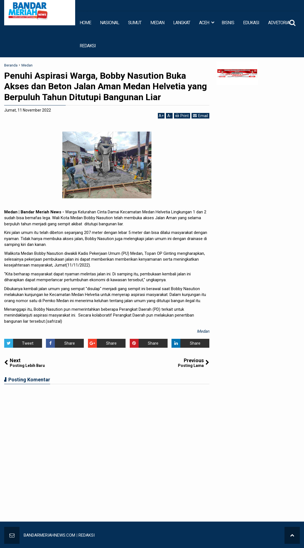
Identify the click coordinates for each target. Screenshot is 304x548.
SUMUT (134, 22)
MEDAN (157, 22)
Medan (203, 331)
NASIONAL (109, 22)
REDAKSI (88, 45)
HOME (85, 22)
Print (182, 115)
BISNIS (228, 22)
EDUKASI (251, 22)
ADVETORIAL (279, 22)
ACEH (204, 22)
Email (200, 115)
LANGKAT (181, 22)
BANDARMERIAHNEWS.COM (49, 535)
